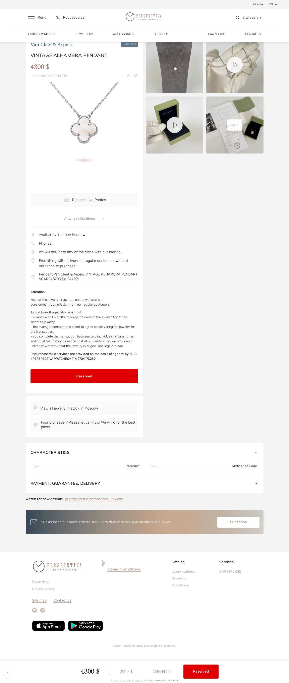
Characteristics (145, 475)
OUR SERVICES (230, 595)
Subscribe (238, 545)
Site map (39, 624)
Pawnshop (216, 38)
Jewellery (84, 38)
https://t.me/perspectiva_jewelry (96, 522)
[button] (37, 19)
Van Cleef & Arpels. (52, 68)
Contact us (62, 624)
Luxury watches (41, 38)
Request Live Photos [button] (85, 223)
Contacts (253, 38)
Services (161, 38)
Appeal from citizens (124, 593)
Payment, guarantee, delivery (145, 506)
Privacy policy (43, 612)
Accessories (123, 38)
